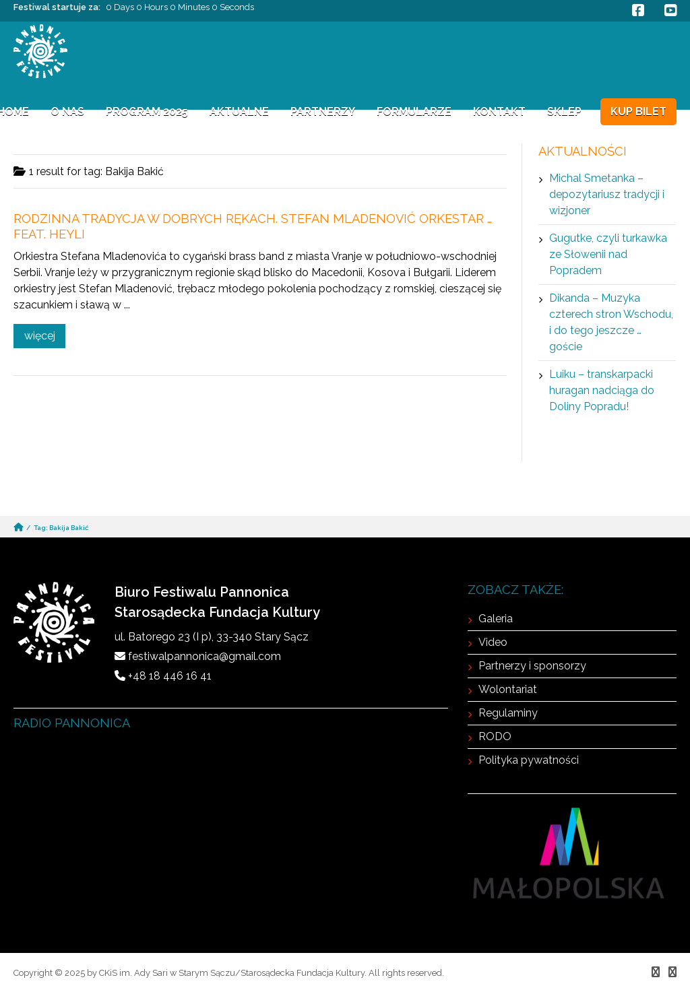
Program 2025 (147, 111)
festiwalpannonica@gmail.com (204, 656)
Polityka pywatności (528, 760)
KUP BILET (638, 111)
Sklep (564, 111)
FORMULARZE (414, 111)
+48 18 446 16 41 (170, 675)
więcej (39, 335)
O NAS (67, 111)
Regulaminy (508, 712)
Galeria (495, 618)
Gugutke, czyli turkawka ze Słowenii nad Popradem (608, 254)
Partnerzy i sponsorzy (532, 665)
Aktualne (239, 111)
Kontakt (499, 111)
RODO (494, 736)
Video (492, 642)
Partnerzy (322, 111)
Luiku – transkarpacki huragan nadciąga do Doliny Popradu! (601, 390)
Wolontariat (507, 689)
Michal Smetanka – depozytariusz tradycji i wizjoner (606, 194)
